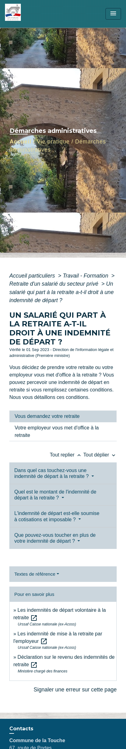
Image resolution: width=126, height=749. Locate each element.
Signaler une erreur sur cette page (75, 689)
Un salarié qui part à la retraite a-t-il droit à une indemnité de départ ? (61, 292)
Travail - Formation (86, 276)
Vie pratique (53, 141)
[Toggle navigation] (113, 14)
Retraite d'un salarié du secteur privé (54, 284)
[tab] (63, 416)
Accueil (20, 141)
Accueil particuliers (33, 276)
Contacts (21, 729)
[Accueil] (28, 14)
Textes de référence (34, 574)
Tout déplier (100, 454)
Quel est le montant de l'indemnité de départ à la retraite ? (55, 494)
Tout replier (66, 454)
